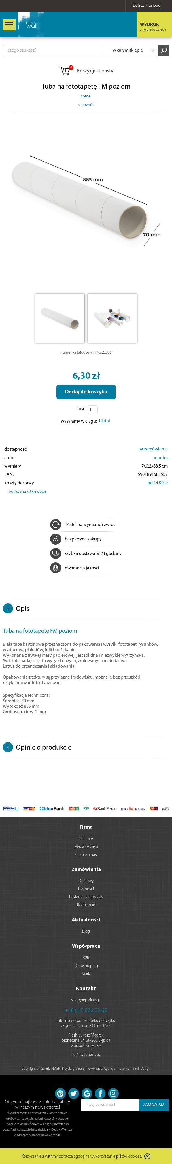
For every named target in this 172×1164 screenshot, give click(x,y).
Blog (86, 932)
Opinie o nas (86, 855)
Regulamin (86, 905)
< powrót (86, 105)
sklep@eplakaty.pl (86, 1000)
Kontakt (86, 989)
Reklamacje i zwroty (86, 897)
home (85, 96)
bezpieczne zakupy (76, 539)
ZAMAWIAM (154, 1105)
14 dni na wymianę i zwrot (82, 525)
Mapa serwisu (86, 847)
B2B (86, 958)
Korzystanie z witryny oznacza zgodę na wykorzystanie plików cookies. (82, 1156)
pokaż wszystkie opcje (27, 491)
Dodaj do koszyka (86, 392)
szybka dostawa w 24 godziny (86, 553)
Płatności (86, 889)
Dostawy (86, 881)
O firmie (86, 839)
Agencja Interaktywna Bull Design (127, 1069)
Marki (86, 974)
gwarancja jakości (74, 568)
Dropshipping (86, 966)
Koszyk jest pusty (86, 71)
